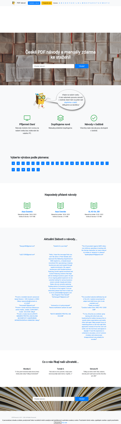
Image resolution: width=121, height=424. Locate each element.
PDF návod (18, 3)
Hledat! (82, 66)
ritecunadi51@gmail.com (27, 305)
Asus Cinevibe (60, 212)
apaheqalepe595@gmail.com (94, 254)
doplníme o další (70, 102)
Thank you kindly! (94, 305)
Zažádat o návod (34, 3)
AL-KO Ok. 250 (94, 212)
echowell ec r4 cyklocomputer (60, 305)
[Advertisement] (60, 19)
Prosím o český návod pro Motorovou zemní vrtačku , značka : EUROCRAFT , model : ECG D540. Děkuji (27, 310)
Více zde (64, 422)
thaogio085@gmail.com (27, 246)
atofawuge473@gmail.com (60, 297)
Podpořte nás (47, 3)
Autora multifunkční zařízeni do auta (60, 307)
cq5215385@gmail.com (27, 254)
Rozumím (57, 422)
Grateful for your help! (60, 246)
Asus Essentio (27, 212)
